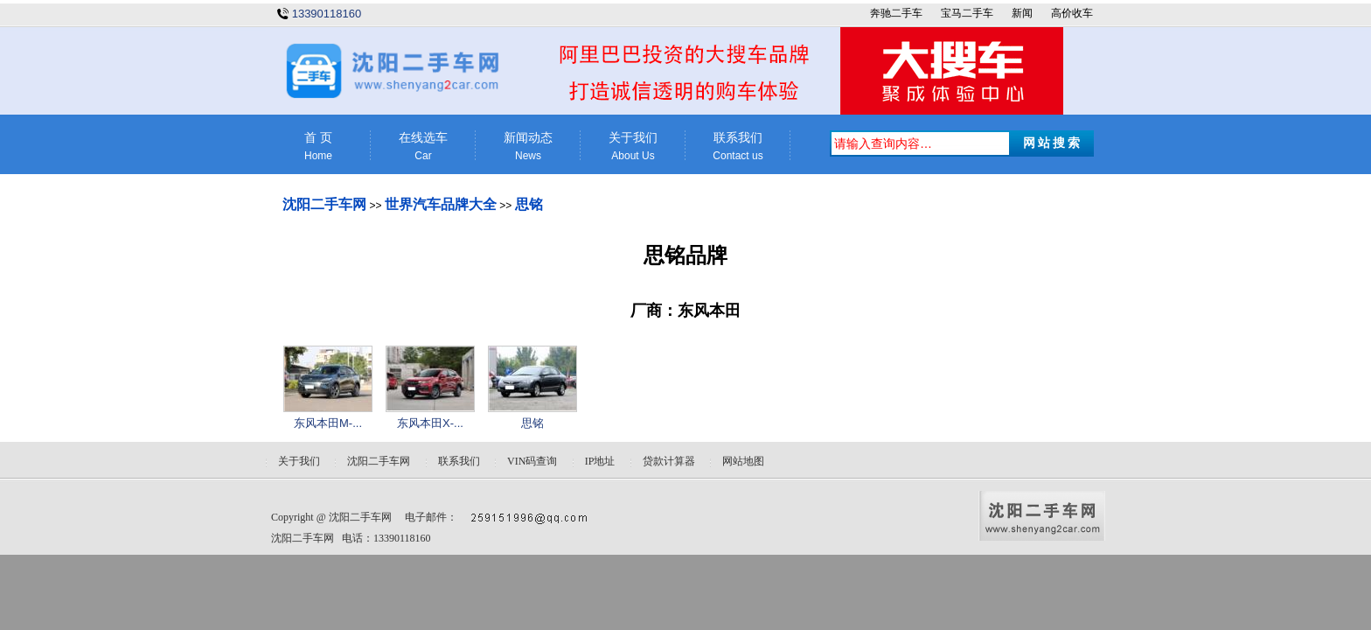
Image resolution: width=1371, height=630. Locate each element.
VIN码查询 (532, 461)
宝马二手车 (967, 13)
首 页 (318, 146)
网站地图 (743, 461)
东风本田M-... (328, 423)
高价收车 (1072, 13)
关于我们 (633, 146)
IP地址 (600, 461)
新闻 (1022, 13)
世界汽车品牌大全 (441, 204)
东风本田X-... (430, 423)
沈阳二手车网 (324, 204)
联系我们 (738, 146)
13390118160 (327, 13)
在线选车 (423, 146)
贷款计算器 (669, 461)
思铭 (529, 204)
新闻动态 (528, 146)
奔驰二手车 (896, 13)
